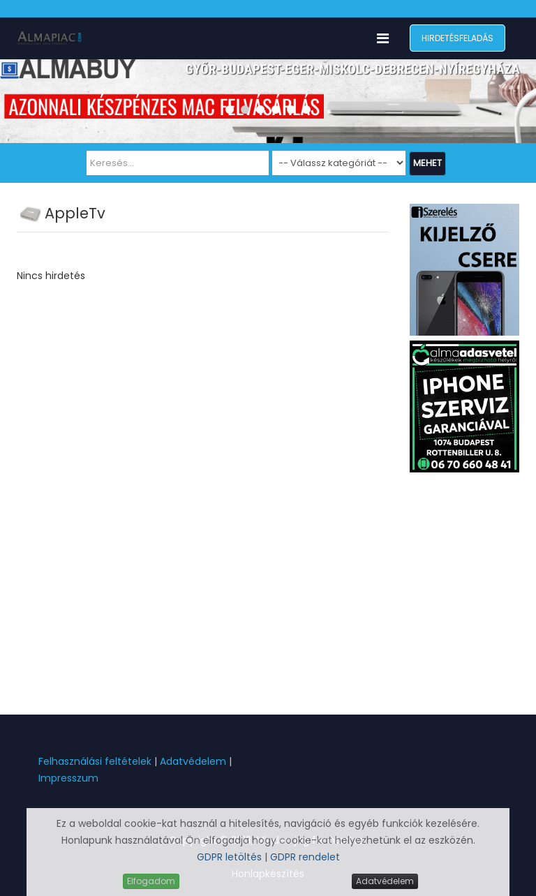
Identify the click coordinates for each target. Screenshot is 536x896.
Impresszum (68, 778)
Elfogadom (151, 881)
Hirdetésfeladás (457, 38)
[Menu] (383, 38)
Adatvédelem (193, 761)
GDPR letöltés (231, 857)
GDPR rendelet (305, 857)
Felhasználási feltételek (94, 761)
